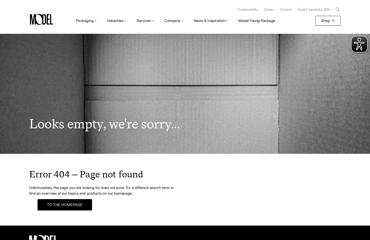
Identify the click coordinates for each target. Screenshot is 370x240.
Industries (115, 20)
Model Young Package (256, 20)
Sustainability (248, 9)
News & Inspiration (209, 20)
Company (172, 20)
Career (269, 9)
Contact (286, 9)
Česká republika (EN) (314, 9)
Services (144, 20)
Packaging (85, 20)
